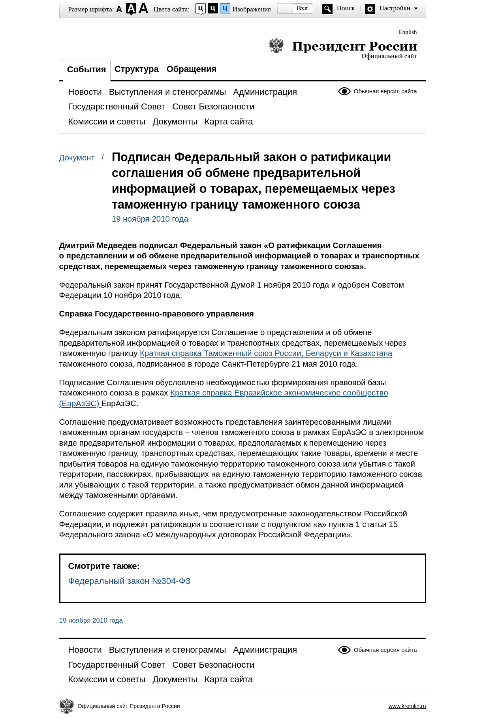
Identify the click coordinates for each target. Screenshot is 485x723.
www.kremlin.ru (407, 706)
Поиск (346, 8)
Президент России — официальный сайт (343, 48)
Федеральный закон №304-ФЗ (129, 581)
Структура (137, 69)
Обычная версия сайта (385, 91)
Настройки (395, 8)
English (408, 32)
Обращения (192, 69)
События (86, 69)
